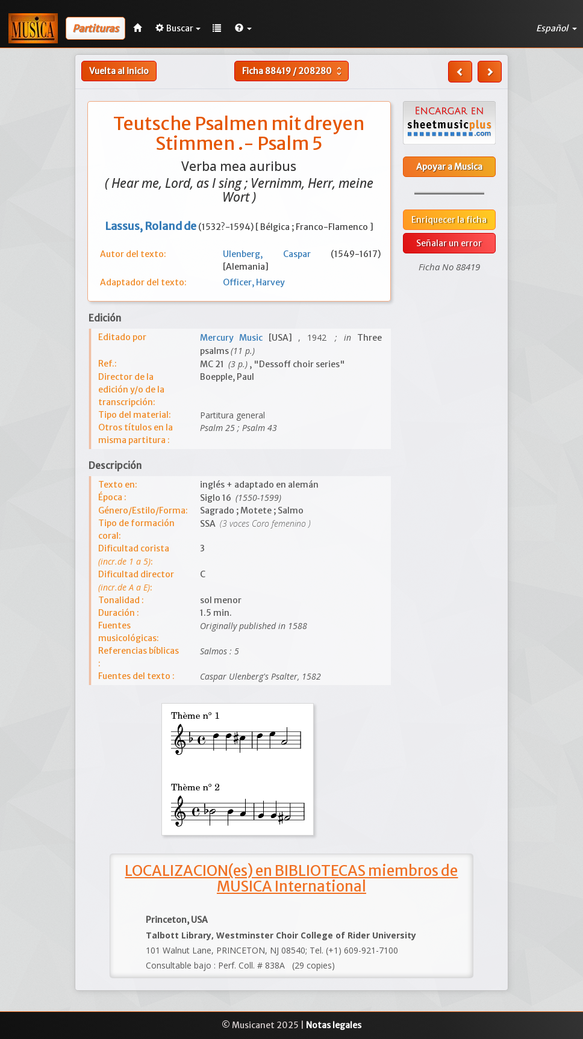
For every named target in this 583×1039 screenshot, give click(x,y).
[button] (243, 28)
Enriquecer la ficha (449, 219)
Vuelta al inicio (119, 71)
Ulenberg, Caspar (277, 254)
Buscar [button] (178, 28)
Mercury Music (234, 337)
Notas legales (333, 1025)
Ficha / (293, 71)
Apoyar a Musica (449, 166)
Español (556, 28)
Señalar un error (449, 243)
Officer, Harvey (254, 282)
